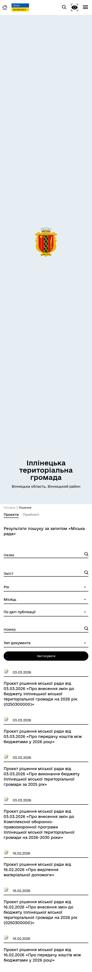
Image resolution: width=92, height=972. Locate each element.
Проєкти (11, 514)
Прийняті (31, 514)
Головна (9, 507)
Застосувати (46, 656)
